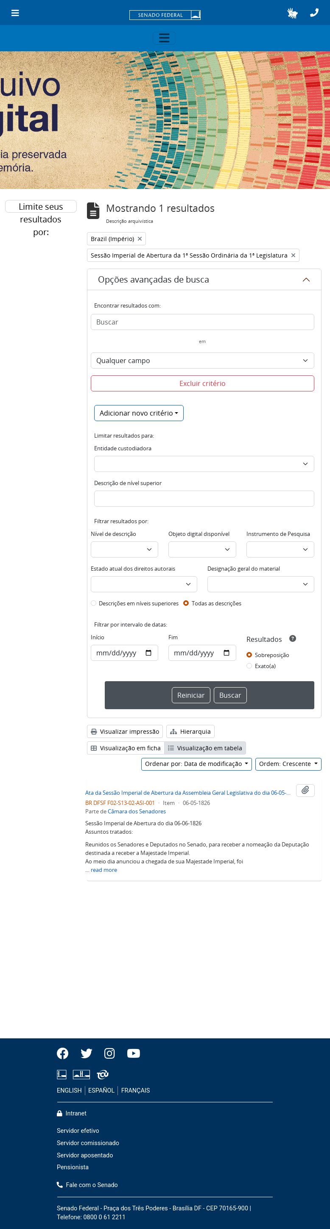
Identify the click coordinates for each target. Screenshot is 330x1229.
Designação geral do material (243, 568)
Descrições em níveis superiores (139, 603)
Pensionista (73, 1167)
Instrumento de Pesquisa (278, 534)
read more (104, 870)
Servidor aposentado (85, 1155)
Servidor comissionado (88, 1143)
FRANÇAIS (135, 1090)
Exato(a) (265, 666)
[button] (292, 13)
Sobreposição (272, 655)
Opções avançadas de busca (153, 279)
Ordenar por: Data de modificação (194, 764)
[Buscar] (203, 322)
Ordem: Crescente (286, 764)
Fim (173, 637)
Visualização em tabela (205, 748)
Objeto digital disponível (198, 534)
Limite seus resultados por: (41, 207)
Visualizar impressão (125, 731)
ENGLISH (69, 1090)
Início (97, 637)
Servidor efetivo (78, 1131)
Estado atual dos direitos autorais (133, 568)
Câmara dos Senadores (137, 811)
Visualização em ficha (126, 748)
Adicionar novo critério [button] (136, 413)
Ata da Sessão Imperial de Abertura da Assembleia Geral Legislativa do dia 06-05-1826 (189, 792)
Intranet (72, 1113)
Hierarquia (190, 731)
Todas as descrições (216, 603)
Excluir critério (202, 383)
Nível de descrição (113, 534)
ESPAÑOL (101, 1090)
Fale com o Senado (87, 1185)
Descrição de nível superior (128, 483)
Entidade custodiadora (122, 448)
